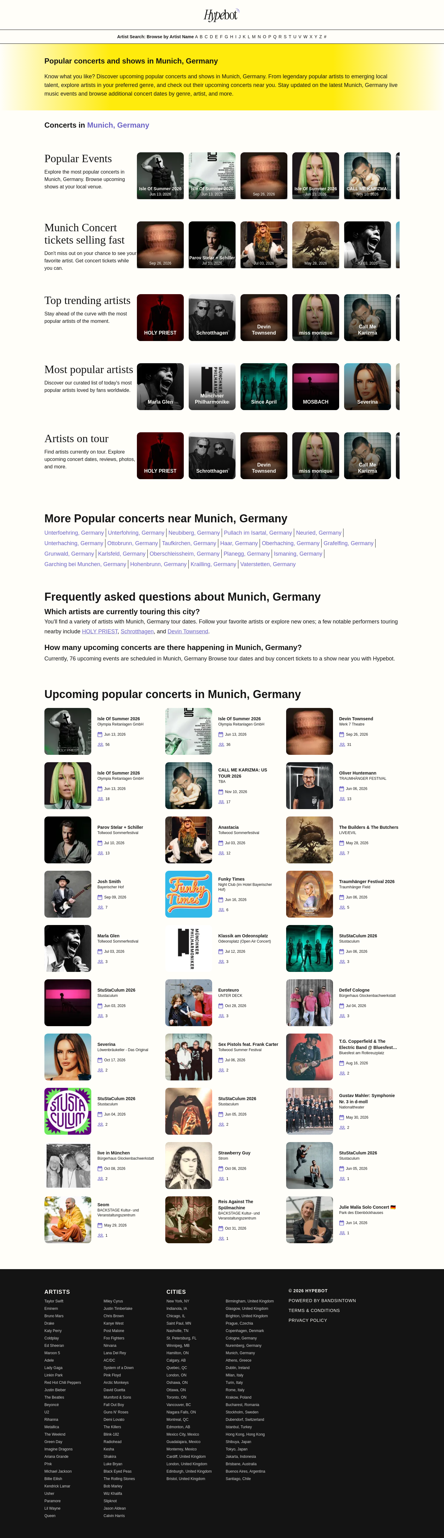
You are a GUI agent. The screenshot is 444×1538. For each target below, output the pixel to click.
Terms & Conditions (314, 1310)
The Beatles (54, 1397)
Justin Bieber (55, 1390)
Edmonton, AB (178, 1427)
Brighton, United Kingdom (247, 1316)
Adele (49, 1360)
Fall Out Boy (114, 1405)
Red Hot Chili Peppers (62, 1382)
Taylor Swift (53, 1301)
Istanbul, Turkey (239, 1427)
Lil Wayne (52, 1508)
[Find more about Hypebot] (222, 15)
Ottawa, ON (176, 1390)
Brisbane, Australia (241, 1464)
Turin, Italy (234, 1382)
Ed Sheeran (54, 1345)
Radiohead (112, 1442)
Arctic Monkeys (116, 1382)
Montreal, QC (177, 1419)
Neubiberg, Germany (194, 533)
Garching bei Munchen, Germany (85, 564)
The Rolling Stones (119, 1479)
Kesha (109, 1449)
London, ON (176, 1375)
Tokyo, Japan (237, 1449)
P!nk (48, 1464)
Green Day (53, 1442)
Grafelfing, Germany (348, 543)
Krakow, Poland (238, 1397)
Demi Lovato (114, 1419)
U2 (46, 1412)
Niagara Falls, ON (181, 1412)
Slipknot (110, 1501)
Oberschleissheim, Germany (185, 554)
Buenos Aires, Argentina (245, 1471)
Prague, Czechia (239, 1323)
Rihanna (51, 1419)
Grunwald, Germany (69, 554)
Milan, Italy (234, 1375)
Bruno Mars (54, 1316)
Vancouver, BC (178, 1405)
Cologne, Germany (241, 1338)
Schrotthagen (137, 631)
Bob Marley (113, 1486)
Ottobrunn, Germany (132, 543)
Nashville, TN (177, 1331)
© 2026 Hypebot (308, 1290)
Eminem (51, 1308)
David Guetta (114, 1390)
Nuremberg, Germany (243, 1345)
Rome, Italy (235, 1390)
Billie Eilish (53, 1479)
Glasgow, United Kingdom (247, 1308)
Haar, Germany (239, 543)
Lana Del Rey (115, 1353)
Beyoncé (51, 1405)
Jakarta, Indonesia (241, 1456)
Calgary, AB (176, 1360)
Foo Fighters (114, 1338)
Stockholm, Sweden (242, 1412)
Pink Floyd (112, 1375)
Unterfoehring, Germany (74, 533)
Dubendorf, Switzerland (245, 1419)
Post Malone (114, 1331)
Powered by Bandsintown (322, 1300)
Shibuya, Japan (238, 1442)
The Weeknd (54, 1434)
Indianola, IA (176, 1308)
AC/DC (109, 1360)
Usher (49, 1493)
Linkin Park (53, 1375)
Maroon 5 (52, 1353)
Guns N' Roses (116, 1412)
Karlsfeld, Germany (122, 554)
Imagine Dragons (58, 1449)
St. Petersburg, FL (181, 1338)
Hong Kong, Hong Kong (245, 1434)
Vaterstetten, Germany (268, 564)
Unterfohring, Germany (136, 533)
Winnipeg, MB (178, 1345)
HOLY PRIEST (99, 631)
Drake (49, 1323)
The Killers (112, 1427)
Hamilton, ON (177, 1353)
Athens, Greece (238, 1360)
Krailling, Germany (213, 564)
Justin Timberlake (118, 1308)
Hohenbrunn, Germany (158, 564)
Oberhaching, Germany (290, 543)
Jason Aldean (115, 1508)
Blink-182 (111, 1434)
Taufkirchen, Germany (189, 543)
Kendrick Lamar (57, 1486)
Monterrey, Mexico (181, 1449)
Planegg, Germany (247, 554)
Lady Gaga (53, 1368)
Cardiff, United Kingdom (186, 1456)
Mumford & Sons (117, 1397)
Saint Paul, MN (178, 1323)
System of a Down (119, 1368)
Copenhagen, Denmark (245, 1331)
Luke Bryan (113, 1464)
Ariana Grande (56, 1456)
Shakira (110, 1456)
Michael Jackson (58, 1471)
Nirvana (110, 1345)
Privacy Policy (308, 1320)
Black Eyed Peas (118, 1471)
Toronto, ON (176, 1397)
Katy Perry (53, 1331)
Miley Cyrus (113, 1301)
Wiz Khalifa (113, 1493)
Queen (50, 1516)
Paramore (52, 1501)
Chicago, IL (175, 1316)
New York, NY (177, 1301)
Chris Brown (114, 1316)
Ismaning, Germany (298, 554)
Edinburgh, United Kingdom (189, 1471)
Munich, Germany (118, 125)
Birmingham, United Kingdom (250, 1301)
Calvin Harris (114, 1516)
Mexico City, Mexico (182, 1434)
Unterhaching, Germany (73, 543)
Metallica (51, 1427)
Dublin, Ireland (237, 1368)
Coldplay (51, 1338)
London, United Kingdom (186, 1464)
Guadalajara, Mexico (183, 1442)
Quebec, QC (176, 1368)
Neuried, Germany (318, 533)
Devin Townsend (188, 631)
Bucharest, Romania (242, 1405)
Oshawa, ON (177, 1382)
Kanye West (113, 1323)
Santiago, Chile (238, 1479)
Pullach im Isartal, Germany (258, 533)
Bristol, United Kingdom (185, 1479)
